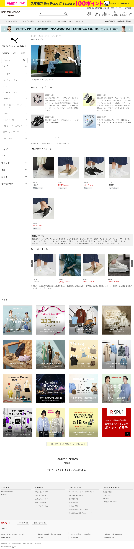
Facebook (106, 494)
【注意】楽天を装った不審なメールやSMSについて (67, 443)
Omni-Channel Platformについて (80, 512)
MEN (14, 53)
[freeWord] (14, 60)
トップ (33, 36)
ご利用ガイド (73, 498)
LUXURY (4, 494)
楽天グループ (116, 8)
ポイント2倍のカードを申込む (81, 533)
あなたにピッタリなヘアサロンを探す (13, 533)
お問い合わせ (73, 502)
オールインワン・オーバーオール (15, 106)
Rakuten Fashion (43, 36)
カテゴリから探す (41, 498)
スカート (15, 98)
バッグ (15, 113)
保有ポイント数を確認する (113, 533)
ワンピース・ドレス (15, 92)
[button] (45, 266)
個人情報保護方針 (15, 543)
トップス (15, 74)
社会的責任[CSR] (28, 543)
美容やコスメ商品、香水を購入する (49, 533)
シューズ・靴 (15, 119)
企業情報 (4, 543)
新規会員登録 (107, 491)
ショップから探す (41, 495)
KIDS (23, 53)
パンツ (15, 86)
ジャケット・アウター (15, 80)
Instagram (106, 498)
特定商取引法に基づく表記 (78, 509)
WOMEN (5, 53)
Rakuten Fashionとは (76, 495)
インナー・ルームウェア (15, 126)
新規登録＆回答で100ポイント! (98, 8)
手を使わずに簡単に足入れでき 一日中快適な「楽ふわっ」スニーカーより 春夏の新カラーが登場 (114, 122)
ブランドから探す (41, 491)
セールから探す (40, 502)
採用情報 (38, 543)
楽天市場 (128, 8)
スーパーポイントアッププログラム (81, 491)
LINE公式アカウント (110, 501)
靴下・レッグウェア (15, 132)
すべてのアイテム (41, 505)
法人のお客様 (73, 505)
